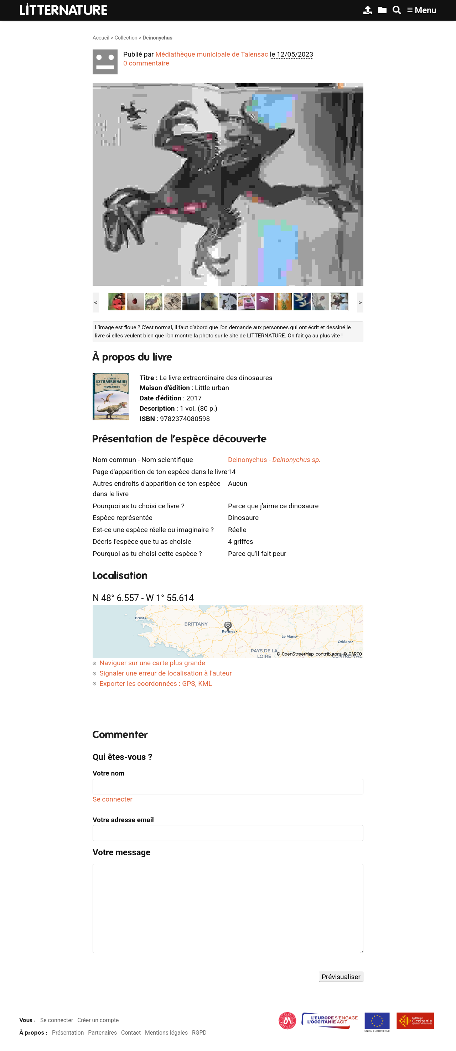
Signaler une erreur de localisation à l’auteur (165, 673)
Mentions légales (166, 1032)
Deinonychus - (274, 460)
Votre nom (109, 773)
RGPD (199, 1032)
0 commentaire (146, 63)
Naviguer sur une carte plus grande (152, 663)
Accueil (101, 38)
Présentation (68, 1032)
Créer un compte (98, 1020)
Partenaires (102, 1032)
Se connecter (113, 799)
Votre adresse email (123, 820)
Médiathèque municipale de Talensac (211, 54)
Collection (126, 38)
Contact (131, 1032)
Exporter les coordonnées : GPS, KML (155, 683)
